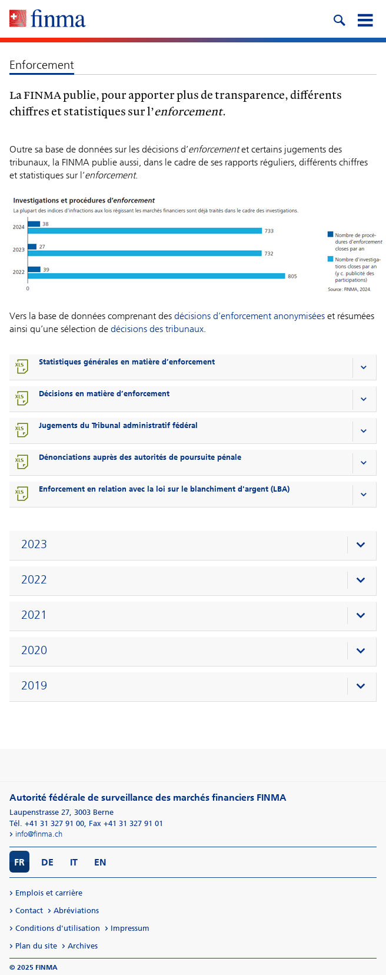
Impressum (130, 928)
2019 (34, 685)
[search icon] (339, 19)
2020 (34, 650)
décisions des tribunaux (157, 328)
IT (74, 862)
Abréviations (76, 910)
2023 (34, 544)
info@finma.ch (38, 834)
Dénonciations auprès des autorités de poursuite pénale (140, 457)
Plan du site (36, 945)
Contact (29, 910)
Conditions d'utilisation (57, 928)
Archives (83, 945)
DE (47, 862)
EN (100, 862)
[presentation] (195, 545)
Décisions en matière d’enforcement (104, 393)
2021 (34, 615)
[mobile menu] (365, 19)
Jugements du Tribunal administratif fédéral (118, 425)
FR (19, 862)
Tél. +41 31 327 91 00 (46, 823)
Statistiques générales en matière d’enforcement (127, 361)
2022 (34, 579)
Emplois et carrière (48, 892)
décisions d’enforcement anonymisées (249, 315)
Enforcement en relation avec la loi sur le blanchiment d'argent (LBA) (164, 489)
